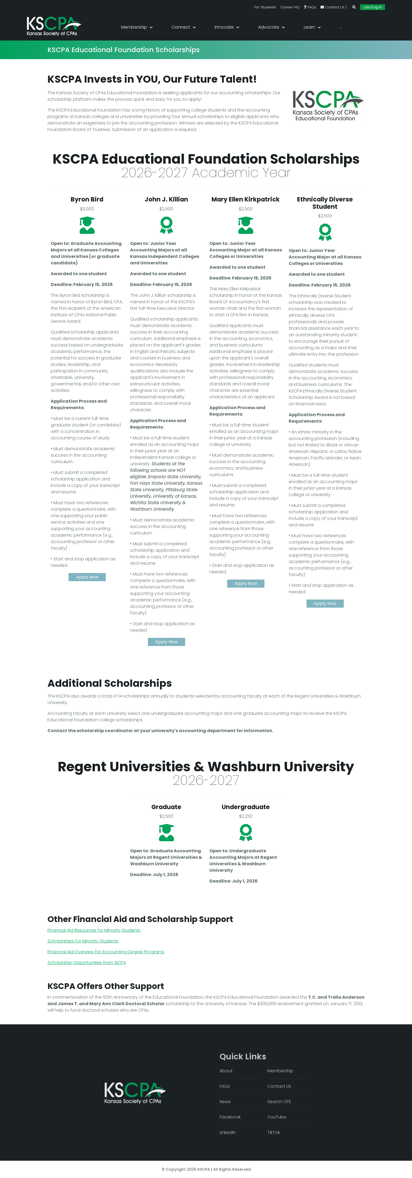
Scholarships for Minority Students (82, 941)
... (341, 27)
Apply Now (87, 577)
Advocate (268, 27)
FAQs (310, 7)
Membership (134, 27)
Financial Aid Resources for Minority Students (94, 930)
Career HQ (289, 7)
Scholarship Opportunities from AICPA (86, 963)
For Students (265, 7)
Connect (181, 27)
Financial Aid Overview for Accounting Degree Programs (105, 952)
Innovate (224, 27)
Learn (309, 27)
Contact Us (333, 7)
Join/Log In (372, 7)
